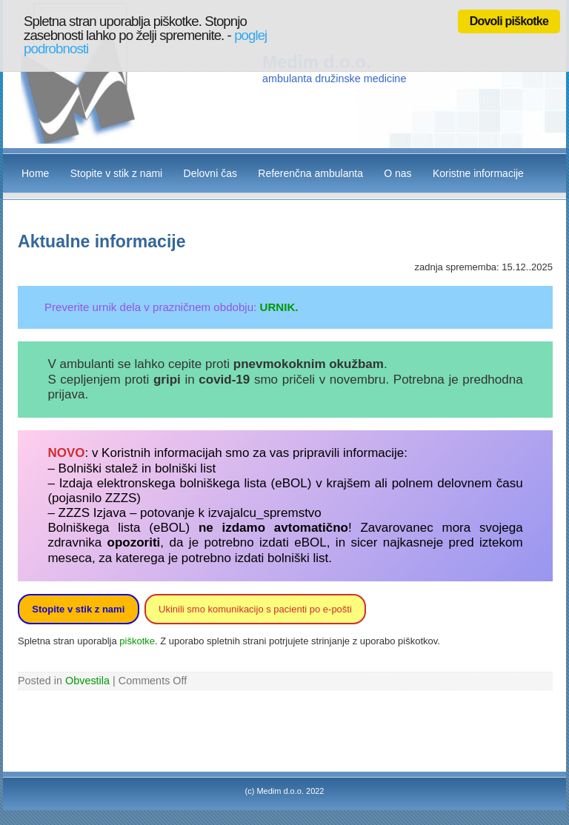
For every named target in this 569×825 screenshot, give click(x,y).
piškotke (137, 641)
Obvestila (87, 681)
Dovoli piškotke (509, 21)
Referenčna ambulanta (310, 173)
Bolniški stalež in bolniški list (137, 468)
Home (35, 173)
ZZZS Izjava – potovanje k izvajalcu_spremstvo (190, 513)
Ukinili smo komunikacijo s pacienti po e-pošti (255, 609)
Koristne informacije (478, 173)
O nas (397, 173)
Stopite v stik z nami (116, 173)
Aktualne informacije (102, 241)
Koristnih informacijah (162, 453)
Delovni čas (210, 173)
